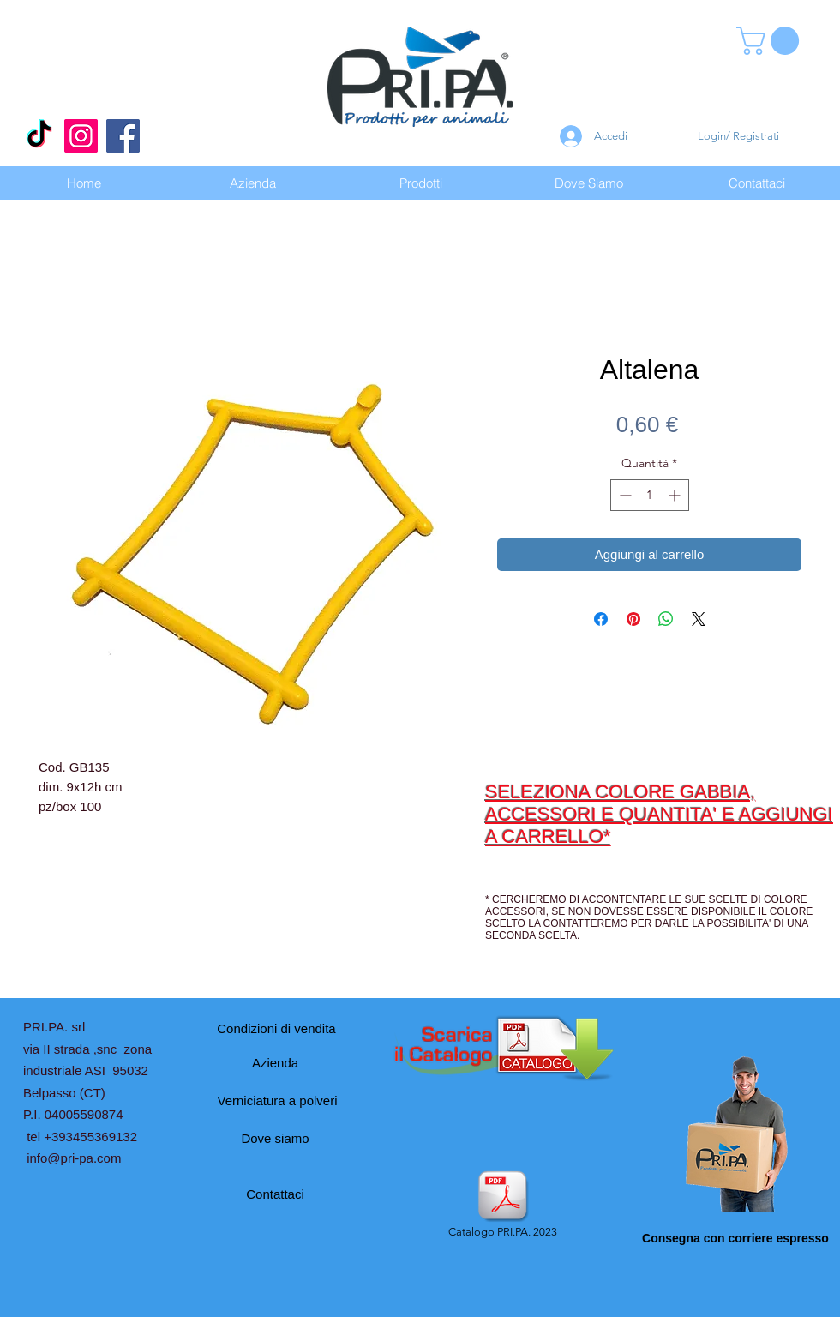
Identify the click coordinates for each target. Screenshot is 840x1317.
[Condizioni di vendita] (276, 1028)
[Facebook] (123, 136)
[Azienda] (275, 1062)
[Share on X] (698, 619)
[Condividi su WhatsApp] (666, 619)
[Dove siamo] (275, 1138)
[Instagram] (81, 136)
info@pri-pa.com (74, 1158)
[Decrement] (623, 495)
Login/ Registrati (738, 135)
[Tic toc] (39, 136)
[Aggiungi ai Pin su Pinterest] (633, 619)
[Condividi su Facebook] (601, 619)
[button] (771, 41)
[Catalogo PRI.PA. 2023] (502, 1205)
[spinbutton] (649, 495)
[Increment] (676, 495)
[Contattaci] (275, 1193)
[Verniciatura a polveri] (277, 1100)
